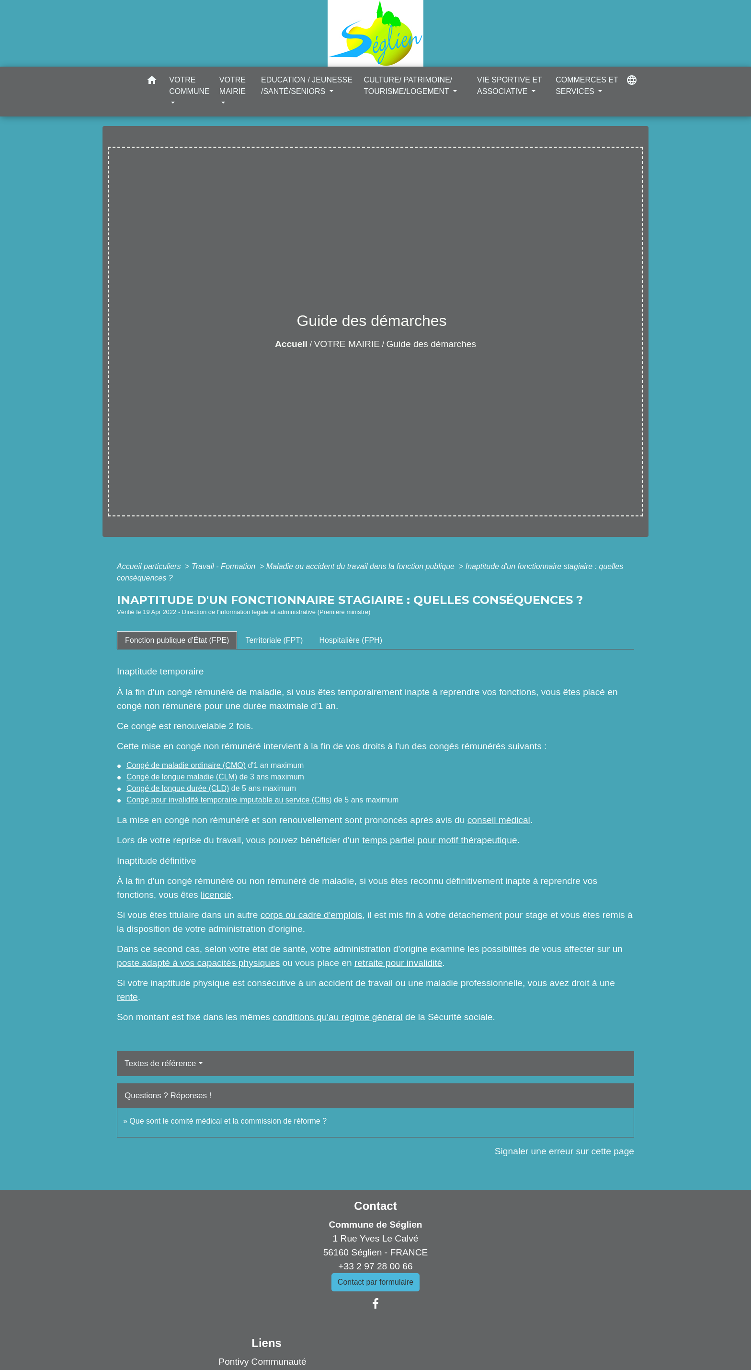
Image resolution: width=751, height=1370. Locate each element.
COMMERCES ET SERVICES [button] (587, 85)
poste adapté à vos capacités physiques (198, 963)
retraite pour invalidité (398, 963)
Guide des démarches (431, 344)
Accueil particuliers (150, 566)
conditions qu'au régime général (337, 1017)
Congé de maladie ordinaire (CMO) (186, 765)
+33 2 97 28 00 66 (375, 1266)
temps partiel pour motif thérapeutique (439, 840)
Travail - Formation (225, 566)
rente (127, 997)
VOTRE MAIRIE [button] (232, 85)
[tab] (177, 640)
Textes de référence (160, 1063)
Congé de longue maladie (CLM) (181, 777)
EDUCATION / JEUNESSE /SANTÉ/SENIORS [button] (307, 85)
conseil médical (498, 820)
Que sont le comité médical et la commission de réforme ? (228, 1121)
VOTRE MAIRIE (347, 344)
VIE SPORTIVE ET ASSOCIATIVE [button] (509, 85)
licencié (216, 895)
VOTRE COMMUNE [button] (189, 85)
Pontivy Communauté (262, 1362)
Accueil (291, 344)
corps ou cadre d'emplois (312, 915)
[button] (151, 81)
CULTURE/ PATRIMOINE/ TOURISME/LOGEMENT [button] (408, 85)
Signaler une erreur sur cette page (564, 1151)
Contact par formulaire (375, 1282)
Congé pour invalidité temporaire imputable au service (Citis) (229, 800)
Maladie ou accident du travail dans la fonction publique (361, 566)
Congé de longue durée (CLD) (177, 788)
